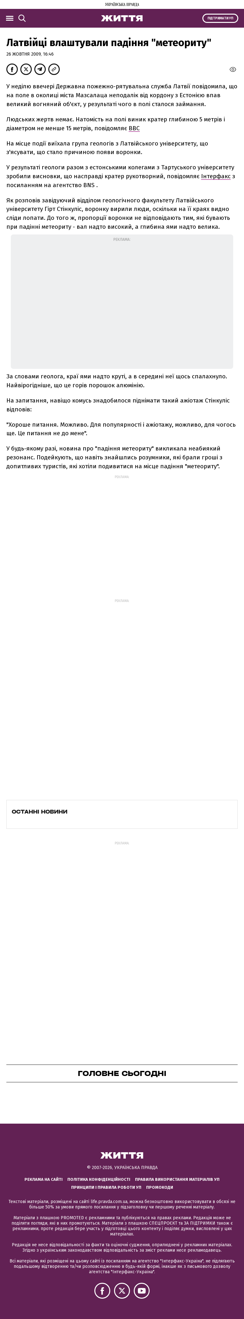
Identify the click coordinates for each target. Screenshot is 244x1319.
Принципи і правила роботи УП (106, 1187)
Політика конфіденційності (98, 1179)
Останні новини (39, 811)
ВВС (134, 128)
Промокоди (159, 1187)
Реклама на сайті (43, 1179)
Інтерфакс (216, 176)
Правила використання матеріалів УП (177, 1179)
